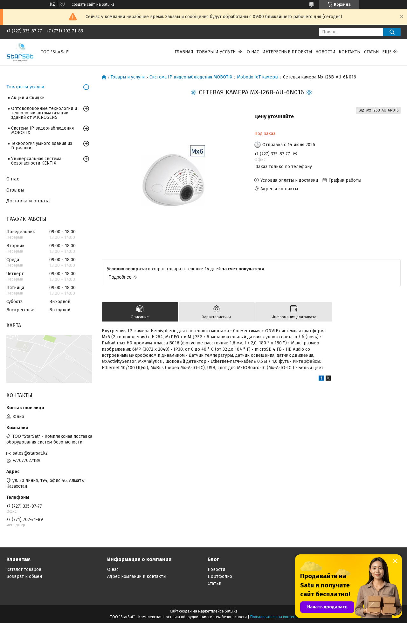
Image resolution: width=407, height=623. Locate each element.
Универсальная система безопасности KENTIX (36, 161)
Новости (325, 52)
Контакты (350, 52)
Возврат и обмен (24, 576)
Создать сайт (83, 4)
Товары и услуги (216, 52)
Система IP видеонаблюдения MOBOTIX (190, 77)
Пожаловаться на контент (273, 617)
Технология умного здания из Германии (41, 146)
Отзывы (15, 190)
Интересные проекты (287, 52)
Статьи (371, 52)
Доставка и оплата (28, 201)
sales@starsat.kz (30, 453)
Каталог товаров (23, 569)
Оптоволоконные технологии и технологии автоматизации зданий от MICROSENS (44, 113)
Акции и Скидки (28, 97)
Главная (184, 52)
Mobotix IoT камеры (257, 77)
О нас (253, 52)
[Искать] (392, 32)
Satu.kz (231, 611)
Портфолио (220, 576)
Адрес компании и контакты (136, 576)
